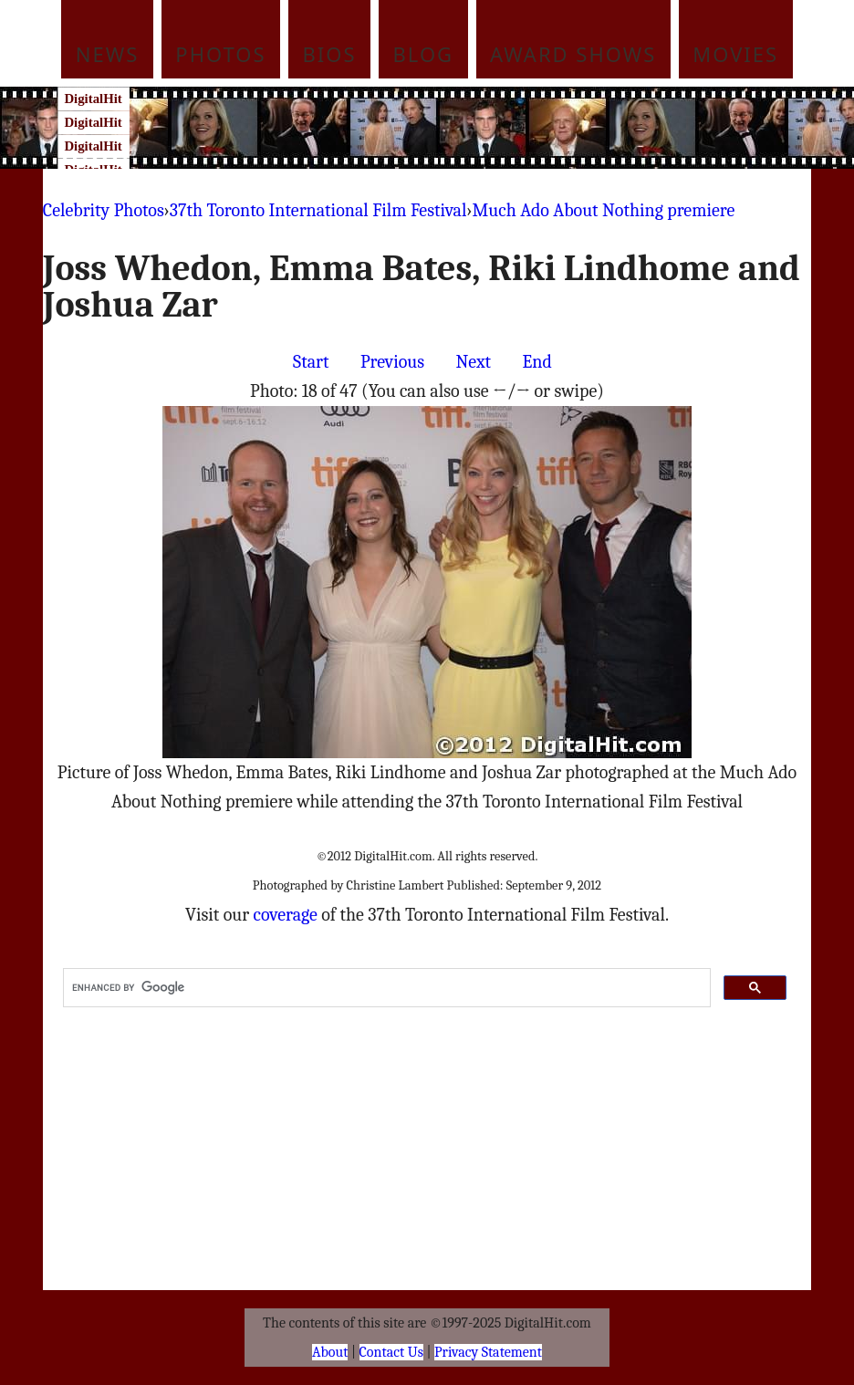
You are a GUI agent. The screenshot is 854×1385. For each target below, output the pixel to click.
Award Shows (573, 54)
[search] (385, 988)
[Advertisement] (462, 128)
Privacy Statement (488, 1352)
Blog (423, 54)
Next (474, 361)
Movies (735, 54)
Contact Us (391, 1352)
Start (310, 361)
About (330, 1352)
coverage (286, 914)
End (537, 361)
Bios (330, 54)
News (108, 54)
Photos (220, 54)
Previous (392, 361)
